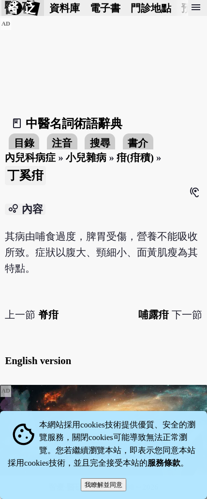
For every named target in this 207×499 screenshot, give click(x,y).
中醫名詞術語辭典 (74, 123)
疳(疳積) (135, 157)
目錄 (24, 142)
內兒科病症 (30, 157)
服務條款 (164, 463)
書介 (138, 142)
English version (38, 360)
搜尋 (100, 142)
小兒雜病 (86, 157)
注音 (62, 142)
